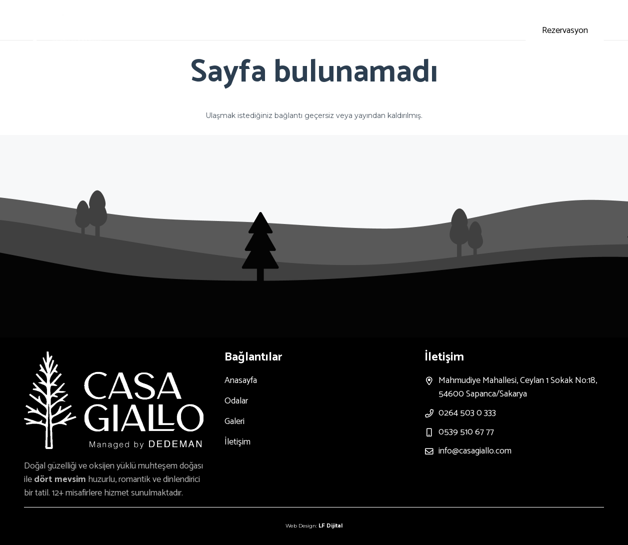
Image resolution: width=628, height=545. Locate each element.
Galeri (234, 421)
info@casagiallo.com (475, 451)
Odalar (236, 401)
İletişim (237, 442)
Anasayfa (240, 380)
